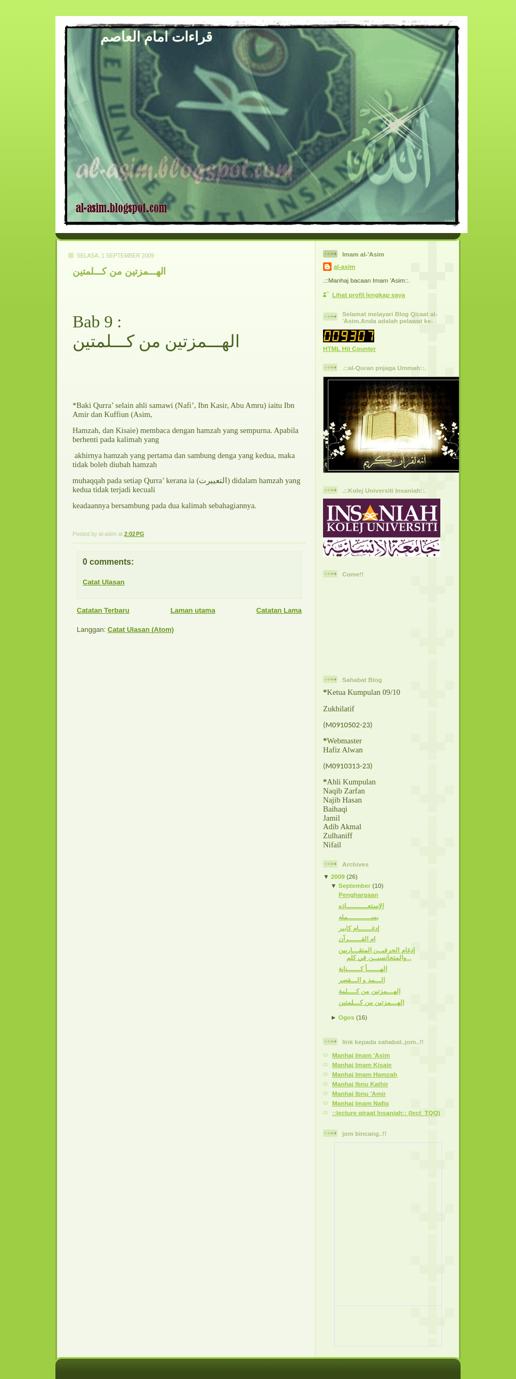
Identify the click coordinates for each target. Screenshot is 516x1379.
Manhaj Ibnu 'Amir (359, 1093)
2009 (338, 876)
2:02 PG (134, 534)
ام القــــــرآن (356, 938)
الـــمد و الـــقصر (361, 979)
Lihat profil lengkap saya (368, 294)
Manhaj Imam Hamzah (364, 1074)
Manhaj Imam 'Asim (361, 1055)
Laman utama (193, 610)
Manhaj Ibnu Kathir (360, 1083)
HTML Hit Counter (349, 348)
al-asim (344, 266)
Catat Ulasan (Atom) (141, 630)
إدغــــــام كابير (358, 928)
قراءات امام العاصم (156, 37)
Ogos (346, 1017)
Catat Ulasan (104, 582)
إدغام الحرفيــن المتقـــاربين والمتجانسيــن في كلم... (376, 954)
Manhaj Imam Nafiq (360, 1103)
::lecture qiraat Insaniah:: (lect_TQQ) (386, 1112)
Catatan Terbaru (103, 610)
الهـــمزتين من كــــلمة (369, 991)
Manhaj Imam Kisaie (362, 1064)
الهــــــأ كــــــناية (362, 968)
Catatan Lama (279, 610)
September (354, 885)
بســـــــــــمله (358, 916)
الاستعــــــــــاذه (361, 905)
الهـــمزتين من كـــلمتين (119, 271)
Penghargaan (358, 894)
